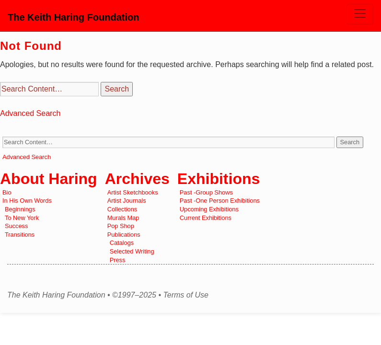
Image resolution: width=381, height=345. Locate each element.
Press (118, 260)
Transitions (20, 234)
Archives (137, 178)
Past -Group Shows (206, 192)
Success (16, 226)
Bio (7, 192)
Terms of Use (185, 295)
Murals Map (123, 217)
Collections (122, 209)
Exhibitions (218, 178)
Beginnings (20, 209)
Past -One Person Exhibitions (220, 200)
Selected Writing (132, 251)
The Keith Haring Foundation (73, 17)
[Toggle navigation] (359, 14)
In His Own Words (27, 200)
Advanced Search (30, 113)
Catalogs (122, 242)
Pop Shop (120, 226)
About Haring (48, 178)
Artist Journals (126, 200)
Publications (123, 234)
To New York (22, 217)
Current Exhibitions (205, 217)
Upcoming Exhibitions (209, 209)
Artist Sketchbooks (132, 192)
